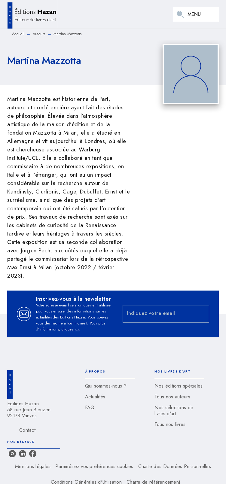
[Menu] (196, 14)
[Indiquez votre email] (158, 314)
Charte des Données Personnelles (174, 466)
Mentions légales (32, 466)
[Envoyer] (202, 314)
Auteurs (39, 34)
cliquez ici (70, 329)
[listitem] (12, 454)
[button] (110, 386)
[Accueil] (32, 14)
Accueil (18, 34)
